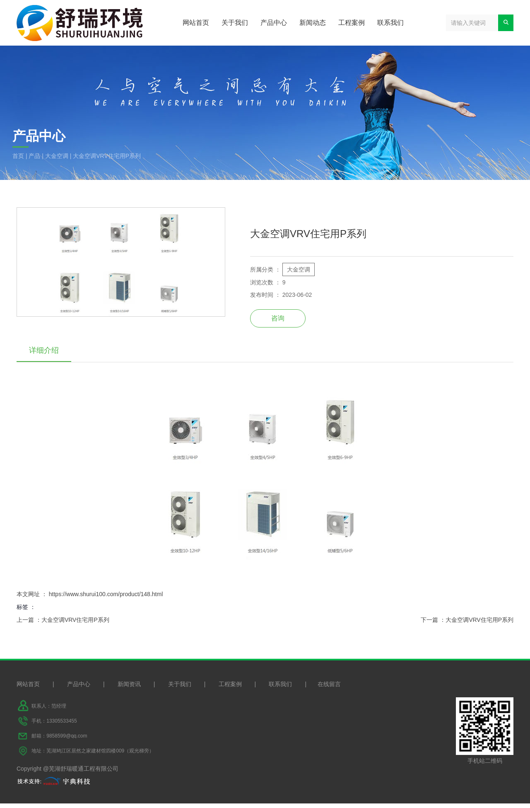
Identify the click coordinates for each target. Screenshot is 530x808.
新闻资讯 (129, 688)
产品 (34, 156)
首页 (19, 156)
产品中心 (273, 22)
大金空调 (56, 156)
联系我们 (390, 22)
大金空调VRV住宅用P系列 (75, 621)
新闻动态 (312, 22)
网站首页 (196, 22)
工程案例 (351, 22)
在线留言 (329, 688)
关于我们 (235, 22)
